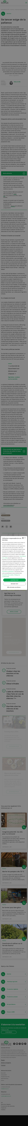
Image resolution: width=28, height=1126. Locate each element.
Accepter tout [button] (14, 580)
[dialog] (14, 563)
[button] (14, 587)
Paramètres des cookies (8, 575)
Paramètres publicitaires (8, 571)
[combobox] (23, 538)
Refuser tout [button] (14, 583)
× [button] (24, 537)
